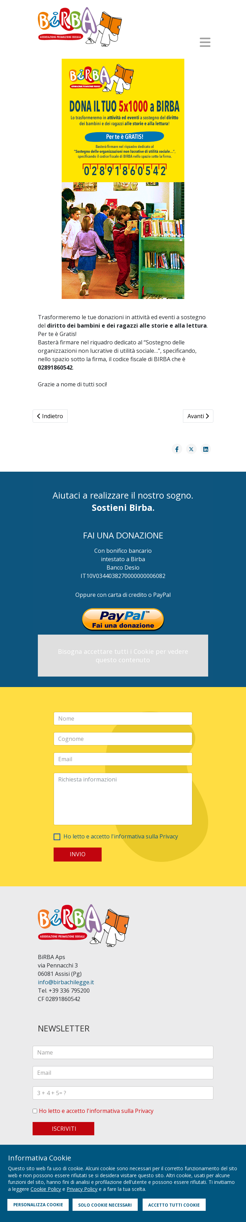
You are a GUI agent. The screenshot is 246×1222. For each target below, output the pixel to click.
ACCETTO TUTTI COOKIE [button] (174, 1205)
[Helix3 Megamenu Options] (205, 42)
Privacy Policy (82, 1189)
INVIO (78, 854)
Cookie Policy (45, 1189)
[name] (123, 1052)
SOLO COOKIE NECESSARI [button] (105, 1205)
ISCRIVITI (63, 1128)
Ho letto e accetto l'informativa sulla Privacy (120, 836)
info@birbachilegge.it (66, 982)
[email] (123, 1072)
